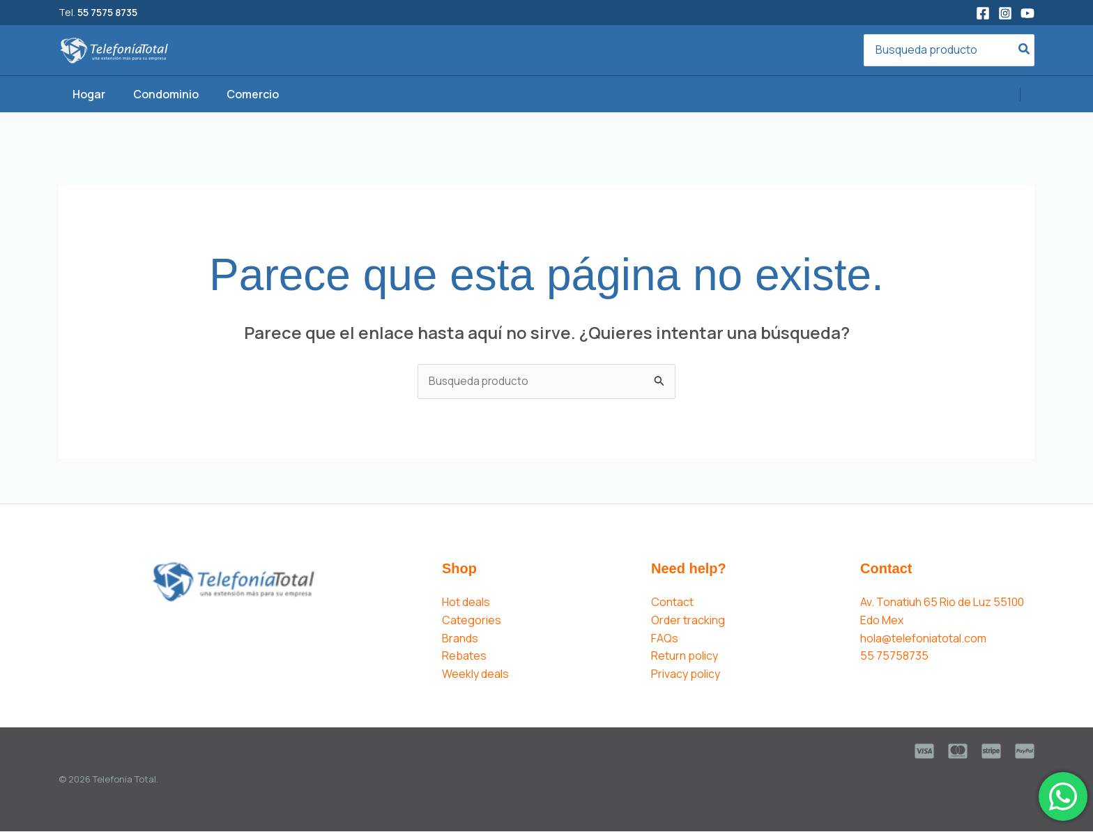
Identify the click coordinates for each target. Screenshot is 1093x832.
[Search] (1025, 50)
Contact (672, 602)
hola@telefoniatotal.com (923, 638)
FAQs (664, 638)
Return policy (684, 656)
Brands (460, 638)
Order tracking (688, 620)
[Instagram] (1005, 13)
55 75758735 (894, 656)
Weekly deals (475, 674)
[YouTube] (1027, 13)
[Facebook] (983, 13)
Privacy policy (685, 674)
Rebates (464, 656)
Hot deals (466, 602)
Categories (471, 620)
